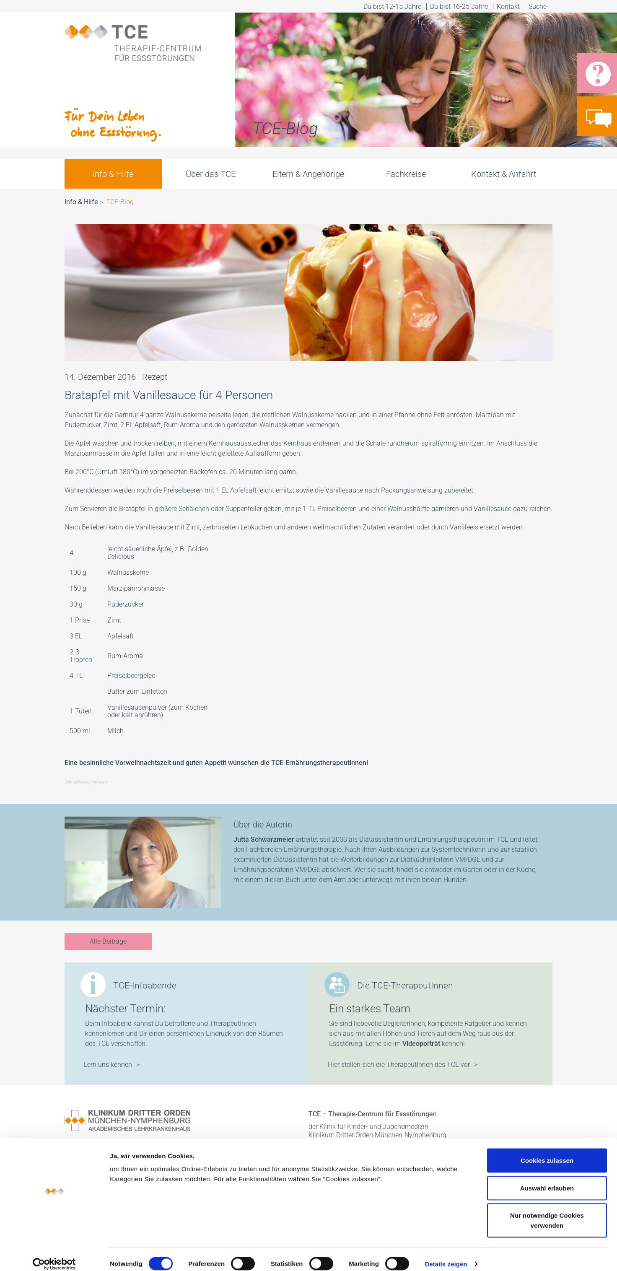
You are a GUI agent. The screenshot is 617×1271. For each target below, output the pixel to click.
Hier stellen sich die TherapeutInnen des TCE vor (399, 1065)
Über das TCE (211, 174)
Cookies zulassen (547, 1150)
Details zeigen (446, 1254)
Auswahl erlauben (547, 1178)
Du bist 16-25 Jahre (459, 6)
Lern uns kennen (108, 1065)
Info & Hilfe (113, 174)
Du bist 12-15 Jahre (392, 6)
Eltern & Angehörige (308, 174)
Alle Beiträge (108, 941)
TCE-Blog (120, 202)
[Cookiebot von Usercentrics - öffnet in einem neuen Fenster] (54, 1254)
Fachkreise (406, 174)
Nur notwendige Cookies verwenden (547, 1210)
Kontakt (508, 6)
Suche (538, 6)
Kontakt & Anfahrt (503, 174)
